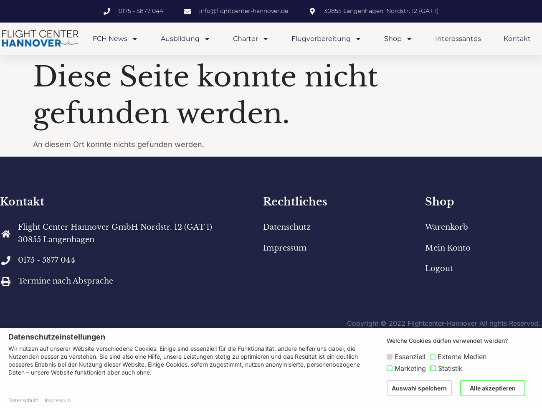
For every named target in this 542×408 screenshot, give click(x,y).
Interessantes (458, 39)
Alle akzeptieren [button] (493, 388)
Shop (398, 38)
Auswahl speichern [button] (419, 388)
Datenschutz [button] (23, 400)
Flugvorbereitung (326, 38)
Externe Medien (462, 356)
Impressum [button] (58, 400)
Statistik (450, 368)
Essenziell (410, 356)
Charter (251, 38)
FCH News (115, 38)
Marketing (410, 368)
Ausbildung (185, 38)
